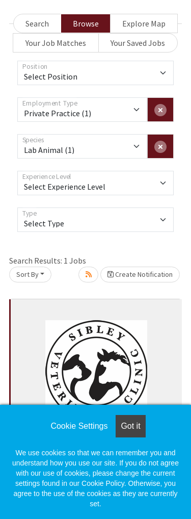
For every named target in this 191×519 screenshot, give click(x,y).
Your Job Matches (55, 43)
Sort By (27, 274)
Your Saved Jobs (138, 43)
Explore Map (144, 23)
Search (37, 23)
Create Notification (140, 274)
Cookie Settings (78, 426)
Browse (86, 23)
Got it (130, 426)
